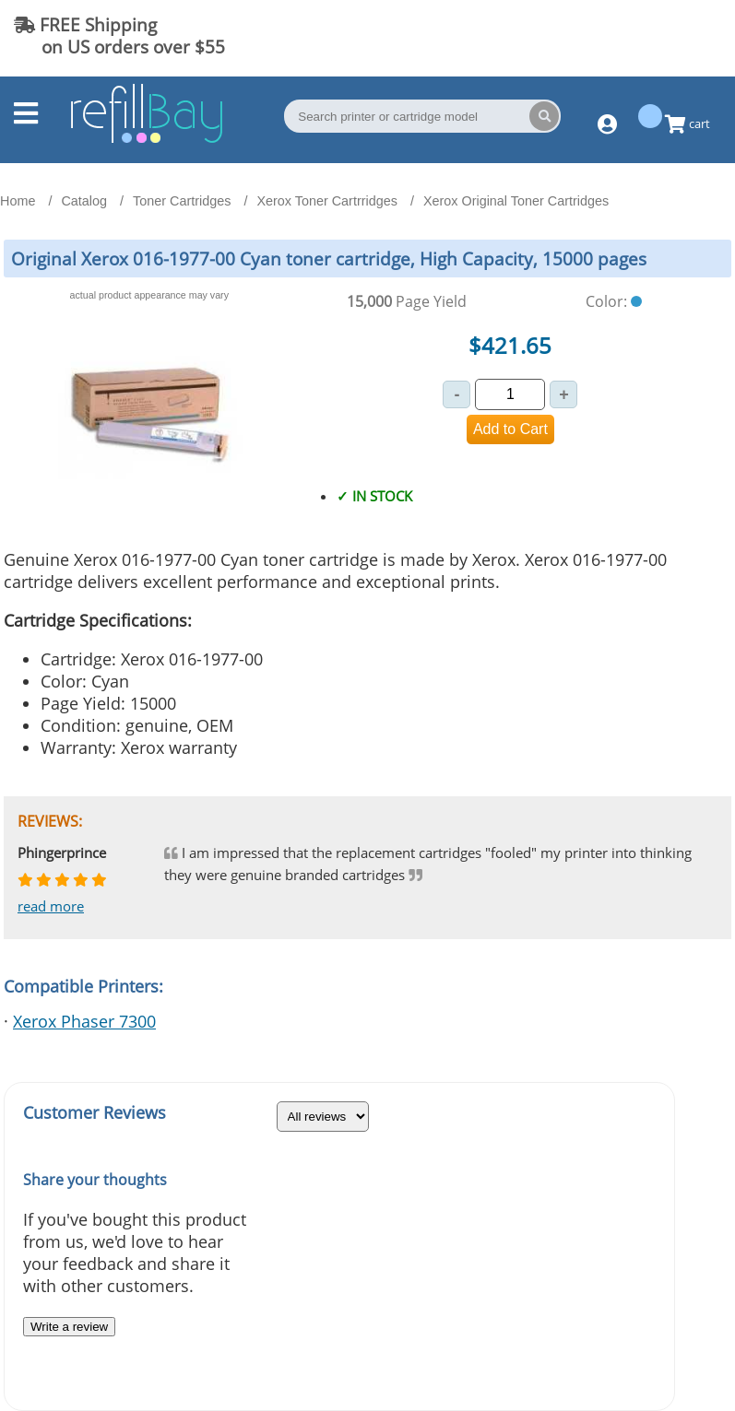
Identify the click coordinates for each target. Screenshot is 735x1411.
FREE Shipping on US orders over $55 (119, 35)
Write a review (69, 1327)
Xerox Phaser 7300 (84, 1021)
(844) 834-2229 (646, 35)
